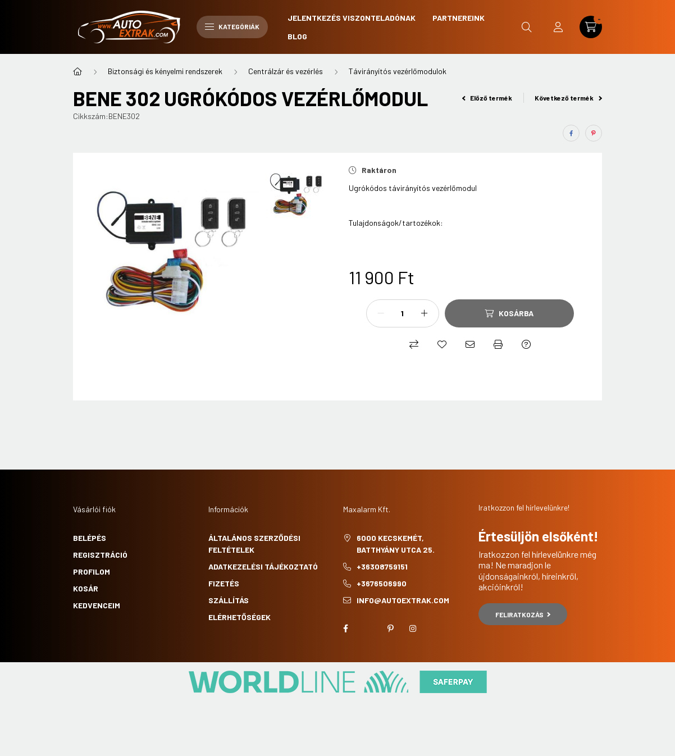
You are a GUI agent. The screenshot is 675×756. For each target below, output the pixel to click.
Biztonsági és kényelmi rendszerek (165, 71)
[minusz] (380, 313)
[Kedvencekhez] (442, 344)
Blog (297, 36)
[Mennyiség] (402, 313)
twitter (368, 628)
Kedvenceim (96, 605)
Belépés (89, 538)
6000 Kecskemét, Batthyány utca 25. (396, 543)
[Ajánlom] (470, 344)
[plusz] (424, 313)
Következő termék (568, 98)
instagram (413, 628)
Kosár (85, 588)
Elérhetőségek (239, 617)
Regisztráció (100, 554)
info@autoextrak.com (403, 600)
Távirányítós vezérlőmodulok (397, 71)
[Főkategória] (77, 71)
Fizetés (223, 583)
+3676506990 (382, 583)
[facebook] (571, 133)
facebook (345, 628)
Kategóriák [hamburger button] (232, 26)
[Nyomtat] (498, 344)
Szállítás (228, 600)
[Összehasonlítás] (414, 344)
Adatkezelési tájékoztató (263, 566)
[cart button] (591, 27)
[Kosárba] (509, 313)
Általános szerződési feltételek (254, 543)
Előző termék (487, 98)
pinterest (390, 628)
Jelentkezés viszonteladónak (352, 17)
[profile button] (558, 27)
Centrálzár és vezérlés (285, 71)
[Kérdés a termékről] (526, 344)
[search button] (527, 27)
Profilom (91, 571)
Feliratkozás (523, 614)
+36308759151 (382, 566)
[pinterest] (593, 133)
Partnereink (458, 17)
